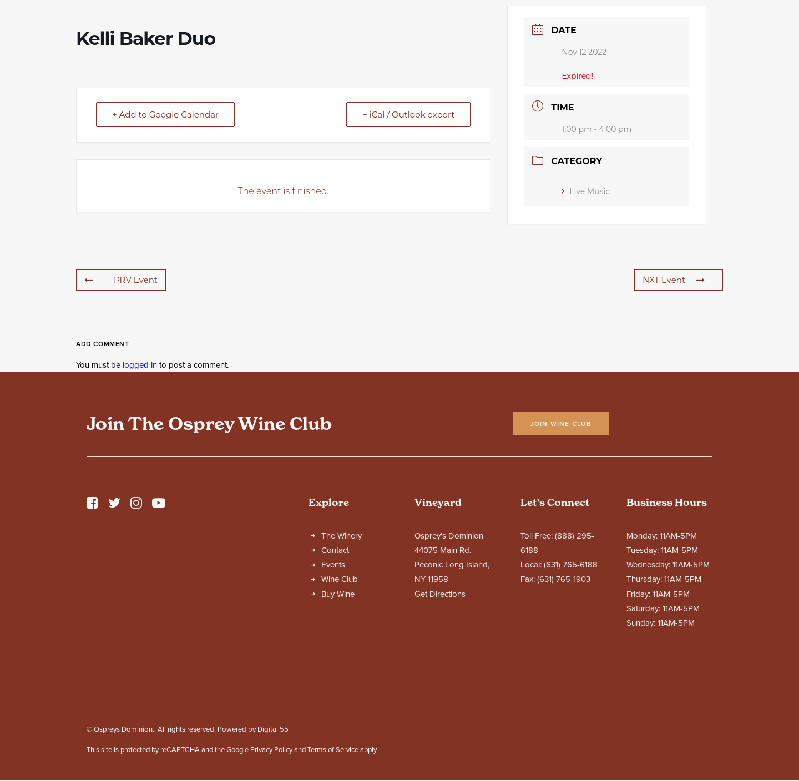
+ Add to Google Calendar (165, 212)
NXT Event (674, 377)
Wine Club (339, 677)
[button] (92, 603)
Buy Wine (338, 692)
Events (333, 662)
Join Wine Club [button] (561, 521)
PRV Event (121, 377)
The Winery (341, 633)
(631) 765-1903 (563, 677)
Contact (335, 648)
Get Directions (440, 692)
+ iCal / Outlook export (408, 212)
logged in (140, 463)
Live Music (586, 289)
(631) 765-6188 (571, 662)
